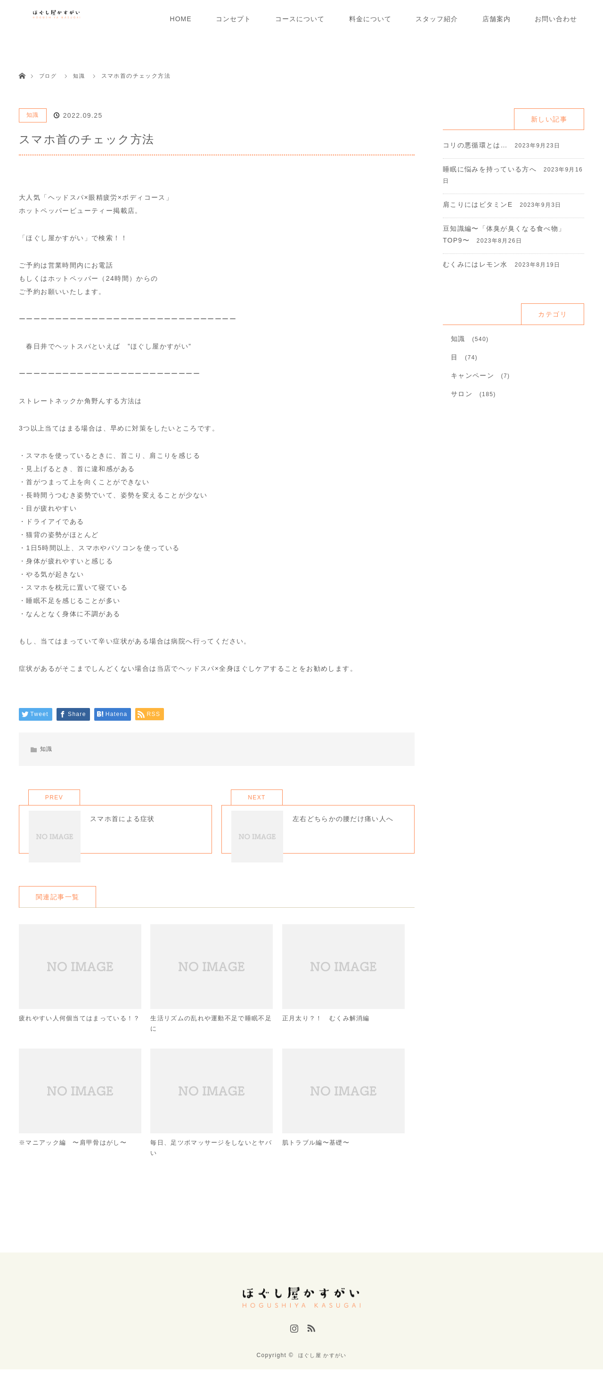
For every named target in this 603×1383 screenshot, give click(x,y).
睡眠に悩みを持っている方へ (490, 169)
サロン (462, 394)
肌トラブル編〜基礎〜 (318, 1160)
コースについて (300, 19)
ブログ (48, 76)
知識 (32, 115)
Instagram (293, 1347)
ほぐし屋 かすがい (322, 1369)
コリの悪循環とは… (475, 145)
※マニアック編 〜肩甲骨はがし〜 (77, 1160)
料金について (370, 19)
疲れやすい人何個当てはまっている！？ (73, 1039)
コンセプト (233, 19)
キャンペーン (472, 375)
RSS (310, 1347)
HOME (181, 19)
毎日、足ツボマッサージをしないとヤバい (208, 1166)
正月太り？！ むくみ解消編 (329, 1033)
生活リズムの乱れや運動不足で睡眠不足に (208, 1039)
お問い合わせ (556, 19)
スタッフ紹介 (437, 19)
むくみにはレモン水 (475, 264)
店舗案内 (496, 19)
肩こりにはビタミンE (478, 204)
